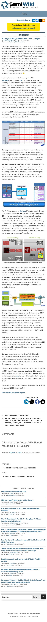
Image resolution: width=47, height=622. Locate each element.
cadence (27, 418)
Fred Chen (12, 533)
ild (38, 421)
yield (21, 425)
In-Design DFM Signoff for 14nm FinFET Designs (21, 39)
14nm (20, 418)
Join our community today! (23, 28)
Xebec (11, 493)
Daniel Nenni (11, 495)
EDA (16, 42)
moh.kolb (12, 563)
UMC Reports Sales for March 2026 (13, 492)
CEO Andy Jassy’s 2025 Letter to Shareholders (17, 500)
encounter (23, 421)
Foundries (21, 42)
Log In (27, 20)
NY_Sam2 (13, 512)
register (12, 452)
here (17, 376)
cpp (39, 418)
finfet (33, 421)
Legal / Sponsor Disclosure (18, 616)
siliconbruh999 (14, 523)
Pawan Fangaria (8, 40)
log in (19, 452)
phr (7, 425)
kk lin (15, 423)
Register (20, 20)
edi (15, 421)
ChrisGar (12, 574)
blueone (9, 575)
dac (6, 421)
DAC (21, 80)
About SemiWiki (33, 616)
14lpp (14, 418)
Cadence (11, 42)
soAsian (9, 504)
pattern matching (32, 423)
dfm (11, 421)
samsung (14, 425)
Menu (23, 14)
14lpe (7, 418)
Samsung (5, 80)
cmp (34, 418)
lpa (21, 423)
